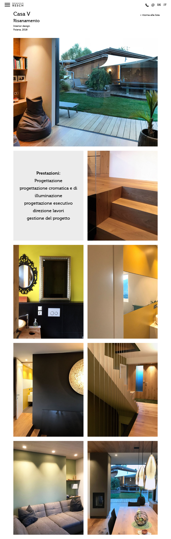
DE (159, 4)
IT (165, 4)
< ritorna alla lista (150, 15)
